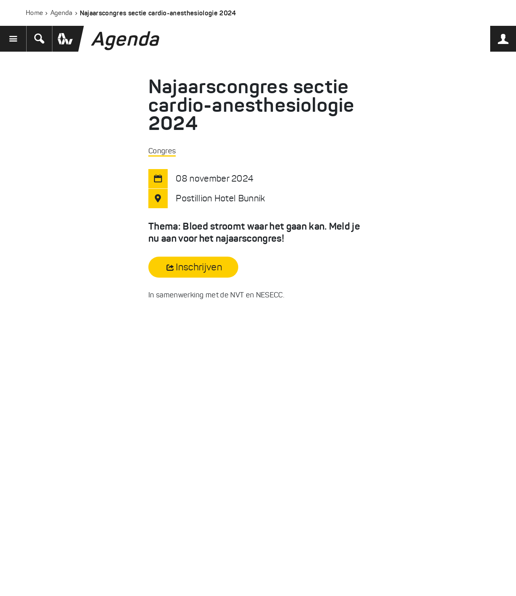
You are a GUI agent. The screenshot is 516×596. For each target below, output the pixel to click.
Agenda (61, 13)
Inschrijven (199, 267)
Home (34, 13)
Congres (162, 150)
